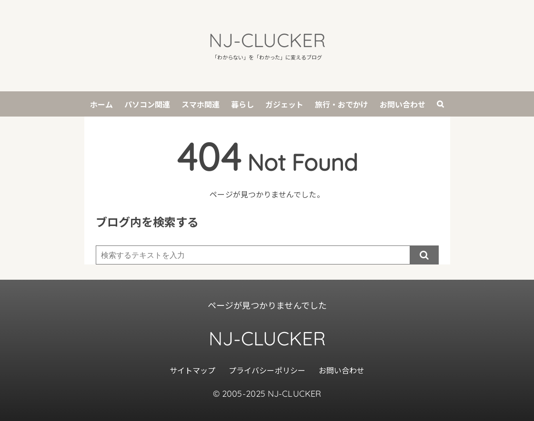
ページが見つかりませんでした (267, 305)
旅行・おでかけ (341, 104)
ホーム (101, 104)
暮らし (242, 104)
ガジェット (284, 104)
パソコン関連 (147, 104)
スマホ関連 (200, 104)
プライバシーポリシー (267, 370)
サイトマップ (192, 370)
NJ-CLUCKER (267, 40)
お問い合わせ (402, 104)
